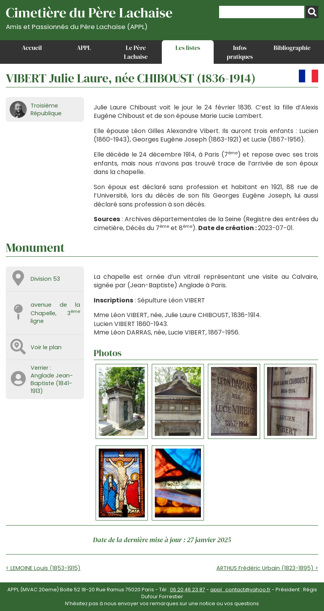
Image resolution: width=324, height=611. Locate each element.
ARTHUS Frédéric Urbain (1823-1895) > (267, 568)
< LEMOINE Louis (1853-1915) (43, 568)
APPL (84, 47)
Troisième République (46, 109)
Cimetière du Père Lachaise (89, 17)
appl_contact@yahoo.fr (240, 589)
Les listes (187, 47)
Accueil (32, 47)
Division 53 (45, 279)
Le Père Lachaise (136, 51)
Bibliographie (292, 47)
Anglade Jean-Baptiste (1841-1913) (52, 383)
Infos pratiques (240, 51)
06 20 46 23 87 (187, 589)
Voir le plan (46, 347)
